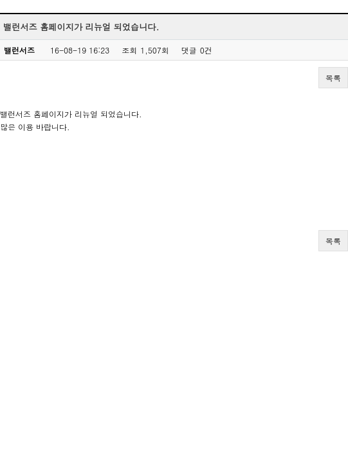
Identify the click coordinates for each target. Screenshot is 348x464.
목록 (333, 77)
